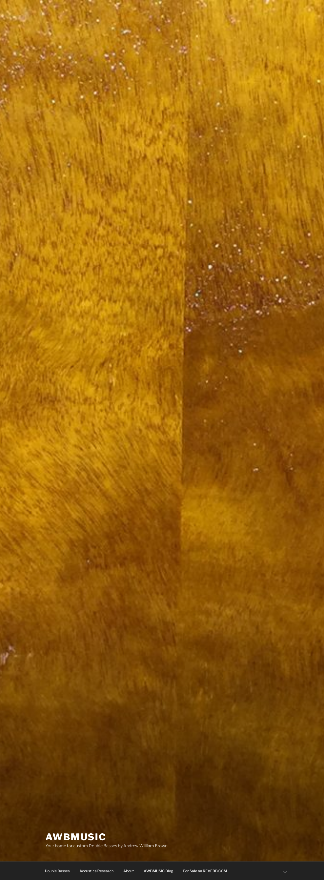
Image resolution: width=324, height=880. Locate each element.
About (128, 871)
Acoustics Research (96, 871)
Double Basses (57, 871)
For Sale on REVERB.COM (205, 871)
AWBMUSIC (75, 837)
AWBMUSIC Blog (158, 871)
